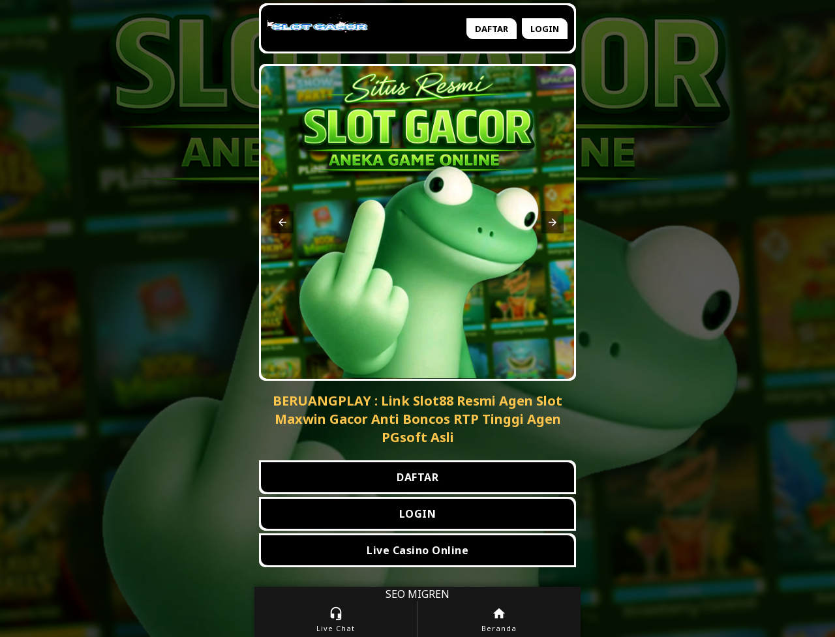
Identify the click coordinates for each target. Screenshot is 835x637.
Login (544, 29)
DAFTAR (417, 477)
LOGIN (417, 514)
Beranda (499, 619)
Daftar (491, 29)
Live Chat (335, 619)
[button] (282, 222)
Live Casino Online (417, 550)
